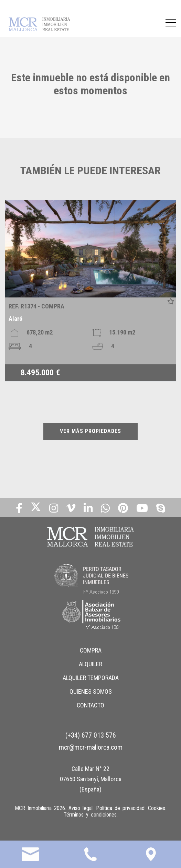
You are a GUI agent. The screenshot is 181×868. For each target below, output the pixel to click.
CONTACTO (90, 705)
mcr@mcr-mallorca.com (91, 747)
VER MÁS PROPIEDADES (90, 431)
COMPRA (91, 650)
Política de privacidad (120, 808)
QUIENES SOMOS (91, 691)
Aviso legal (80, 808)
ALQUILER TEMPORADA (91, 677)
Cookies (156, 808)
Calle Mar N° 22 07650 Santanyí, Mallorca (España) (90, 779)
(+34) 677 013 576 (90, 735)
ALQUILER (90, 664)
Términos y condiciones (90, 814)
